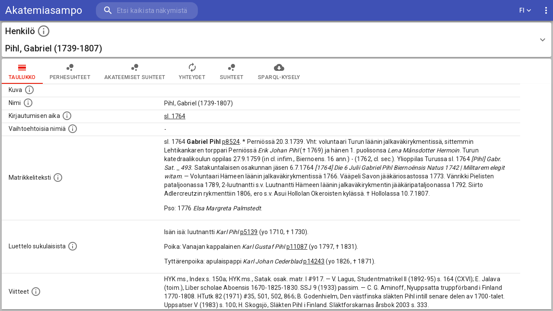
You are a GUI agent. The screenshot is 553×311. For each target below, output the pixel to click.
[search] (147, 10)
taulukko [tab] (22, 71)
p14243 (313, 261)
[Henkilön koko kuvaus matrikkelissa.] (58, 177)
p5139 (249, 231)
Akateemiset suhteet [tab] (134, 71)
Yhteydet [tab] (192, 71)
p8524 (231, 141)
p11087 (297, 246)
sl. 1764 (174, 116)
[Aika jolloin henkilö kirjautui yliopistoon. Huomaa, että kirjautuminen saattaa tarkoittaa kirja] (67, 116)
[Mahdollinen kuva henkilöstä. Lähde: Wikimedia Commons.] (29, 90)
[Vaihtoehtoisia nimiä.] (72, 129)
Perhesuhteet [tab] (70, 71)
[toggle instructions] (44, 31)
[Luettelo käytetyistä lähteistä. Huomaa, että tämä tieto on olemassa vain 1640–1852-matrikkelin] (36, 291)
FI (525, 11)
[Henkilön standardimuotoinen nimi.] (28, 103)
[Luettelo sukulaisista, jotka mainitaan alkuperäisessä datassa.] (72, 246)
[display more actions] (546, 10)
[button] (276, 39)
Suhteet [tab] (231, 71)
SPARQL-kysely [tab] (279, 71)
